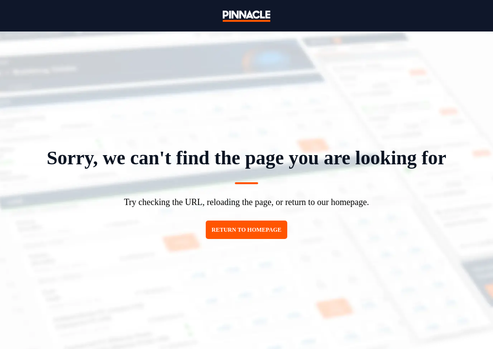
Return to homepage (246, 229)
